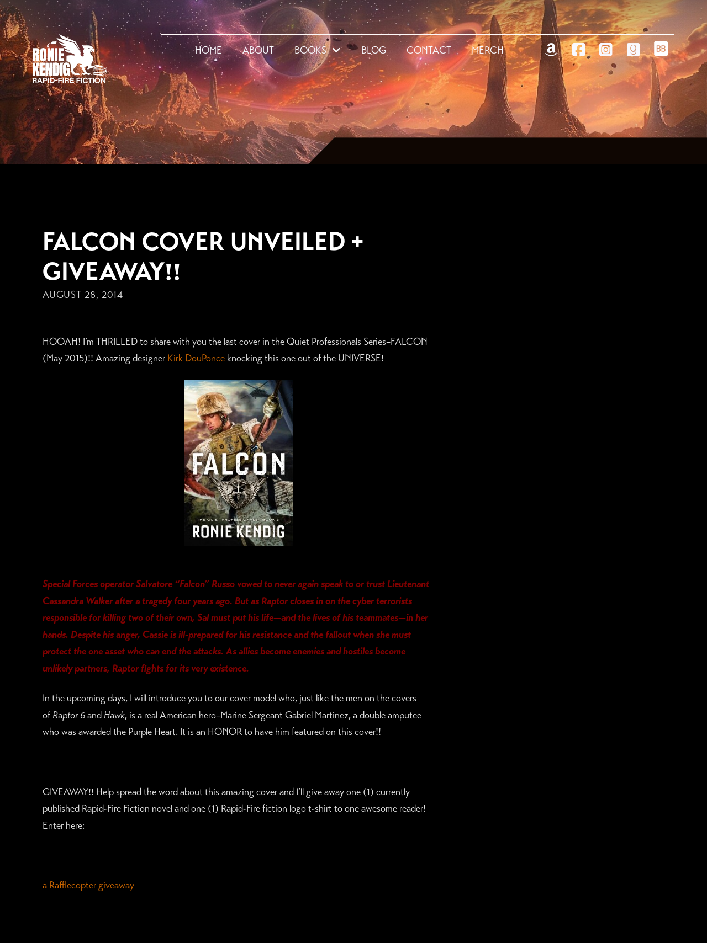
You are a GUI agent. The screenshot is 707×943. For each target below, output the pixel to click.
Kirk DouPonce (196, 358)
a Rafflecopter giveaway (88, 885)
